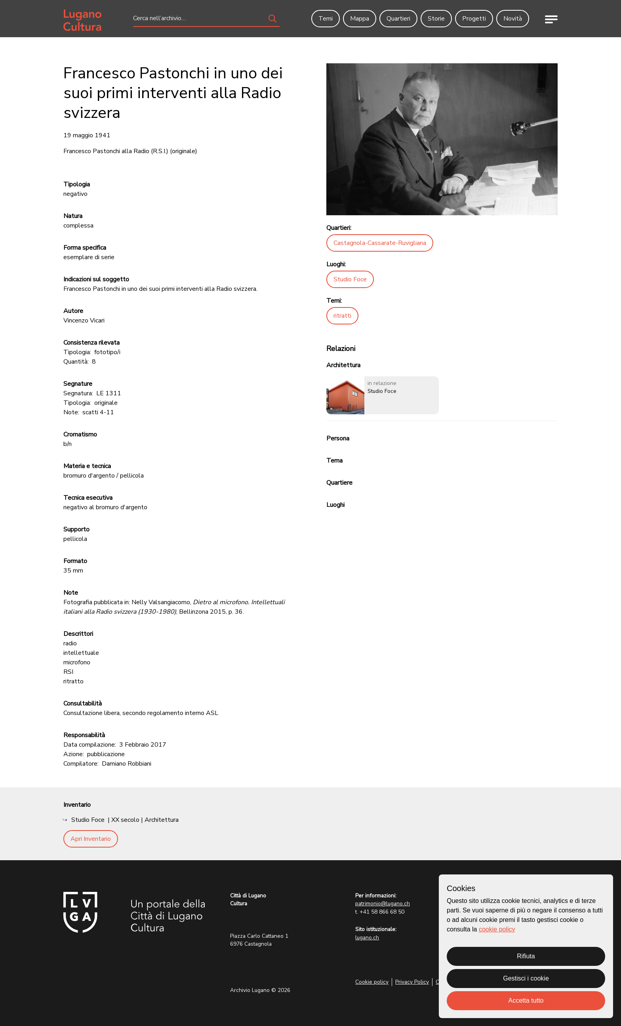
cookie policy (497, 929)
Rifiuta (526, 956)
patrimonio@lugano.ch (382, 903)
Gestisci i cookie (526, 978)
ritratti (342, 315)
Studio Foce (350, 279)
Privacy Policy (412, 982)
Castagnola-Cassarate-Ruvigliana (379, 243)
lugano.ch (367, 937)
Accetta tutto (526, 1000)
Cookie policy (372, 982)
